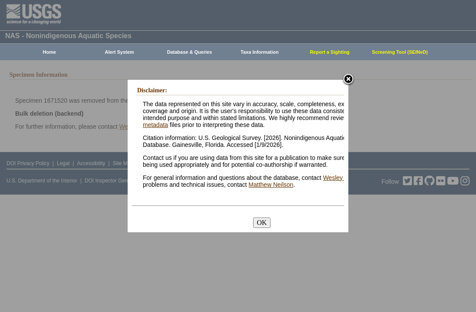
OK (262, 222)
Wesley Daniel (342, 177)
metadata (155, 124)
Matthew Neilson (270, 184)
